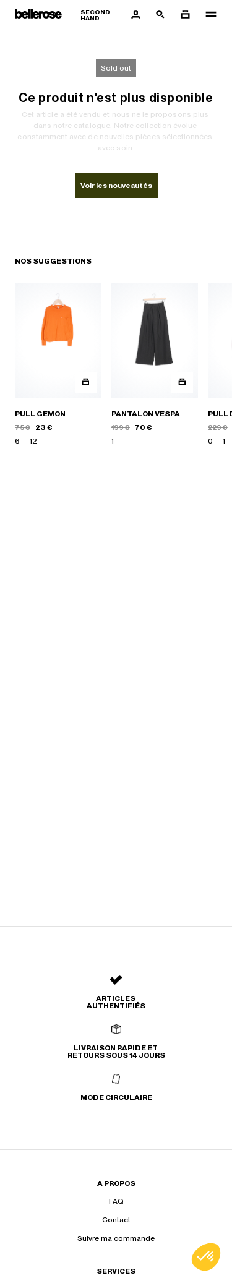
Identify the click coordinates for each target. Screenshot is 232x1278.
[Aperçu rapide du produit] (86, 382)
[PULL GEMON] (58, 365)
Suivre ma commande (116, 1238)
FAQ (116, 1201)
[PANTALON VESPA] (154, 365)
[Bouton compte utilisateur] (135, 15)
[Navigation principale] (207, 15)
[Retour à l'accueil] (69, 15)
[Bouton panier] (185, 15)
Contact (116, 1220)
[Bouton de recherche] (160, 15)
